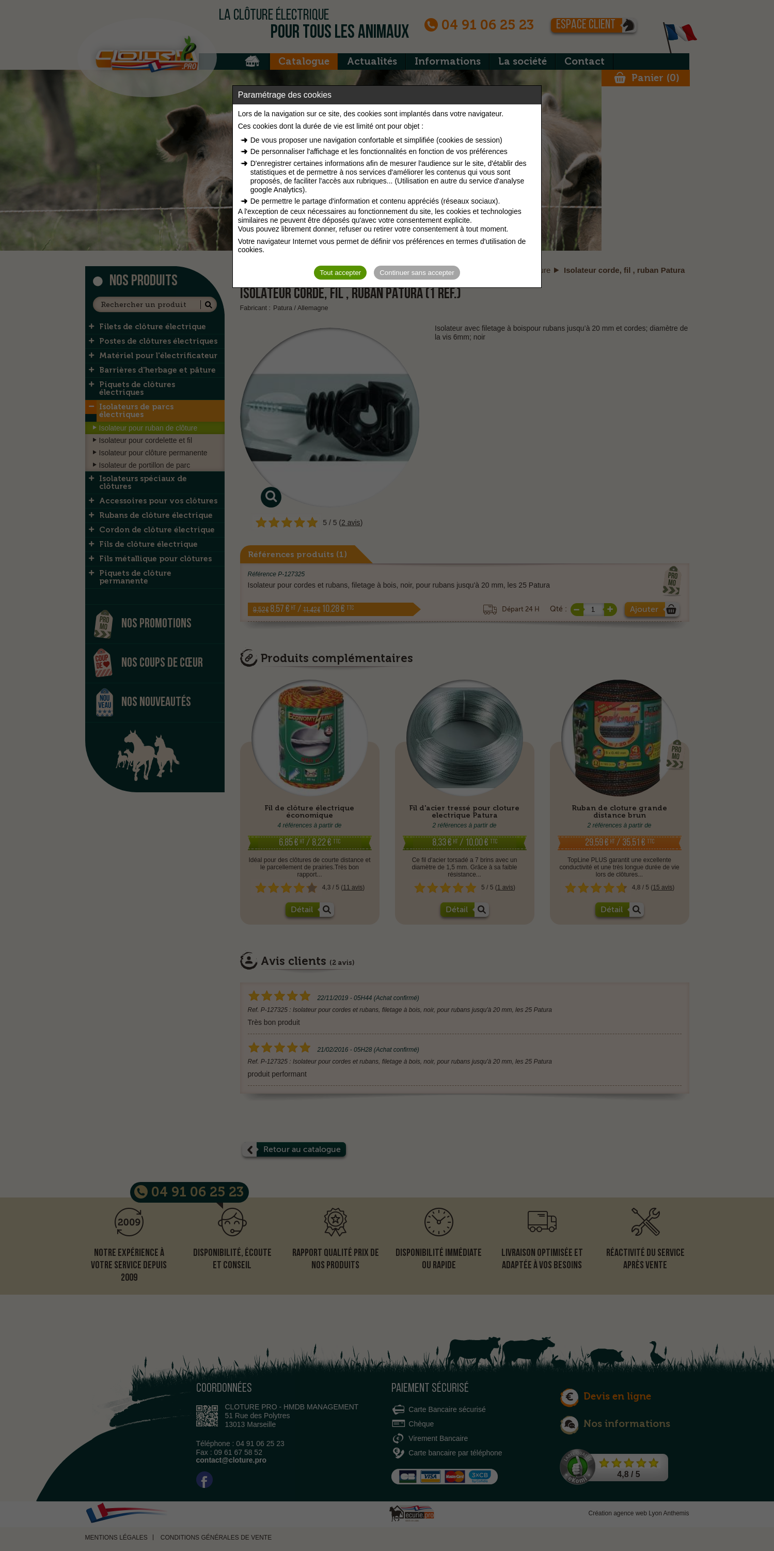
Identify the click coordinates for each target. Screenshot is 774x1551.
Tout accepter (340, 273)
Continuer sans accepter (417, 273)
